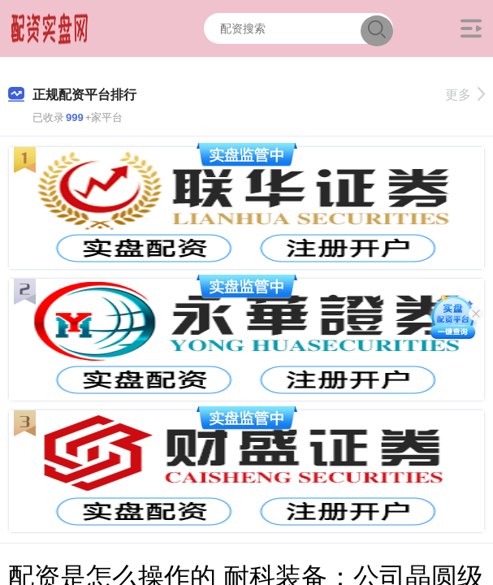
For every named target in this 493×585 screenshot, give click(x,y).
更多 (465, 95)
